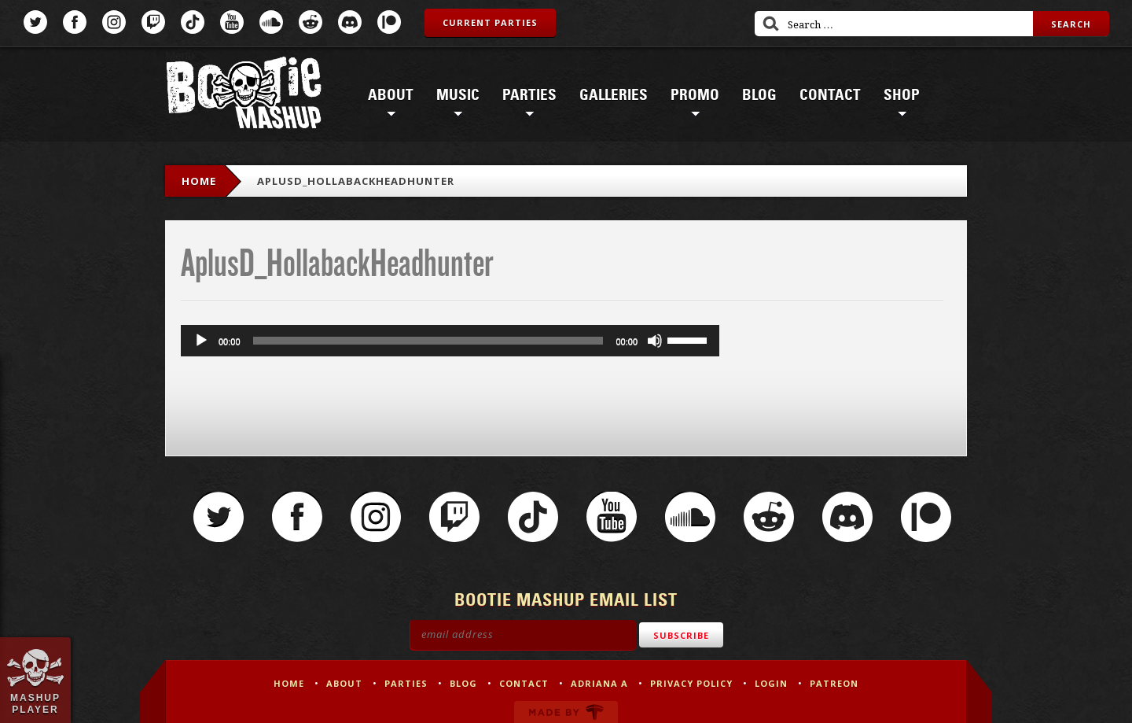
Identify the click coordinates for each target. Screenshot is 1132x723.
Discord (350, 22)
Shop (902, 95)
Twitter (35, 22)
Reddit (310, 22)
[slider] (428, 341)
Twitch (153, 22)
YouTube (232, 22)
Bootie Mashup (243, 95)
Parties (529, 95)
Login (771, 683)
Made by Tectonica (566, 712)
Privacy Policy (691, 683)
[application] (450, 340)
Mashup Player (35, 703)
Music (458, 95)
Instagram (114, 22)
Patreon (389, 22)
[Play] (201, 341)
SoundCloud (271, 22)
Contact (830, 95)
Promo (695, 95)
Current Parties (490, 22)
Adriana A (599, 683)
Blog (759, 95)
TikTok (192, 22)
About (390, 95)
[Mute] (655, 341)
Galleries (613, 95)
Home (199, 181)
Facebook (74, 22)
